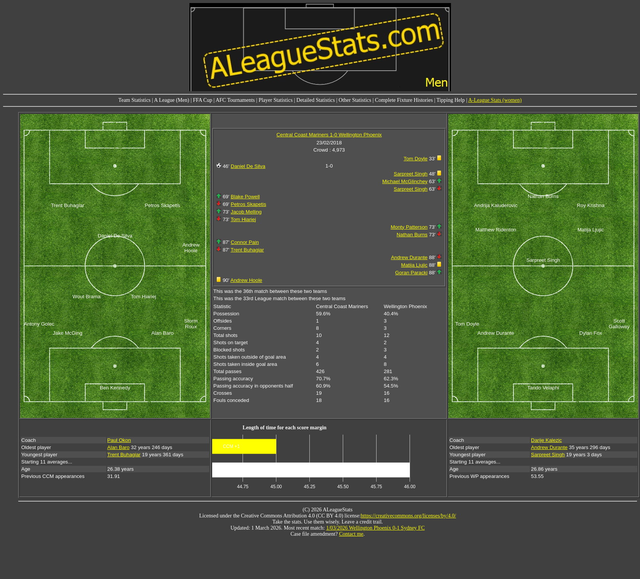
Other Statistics (355, 100)
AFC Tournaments (235, 100)
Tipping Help (451, 100)
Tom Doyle (415, 158)
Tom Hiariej (243, 219)
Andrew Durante (409, 257)
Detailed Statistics (315, 100)
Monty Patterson (409, 227)
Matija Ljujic (414, 265)
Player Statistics (276, 100)
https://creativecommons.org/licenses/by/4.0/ (408, 516)
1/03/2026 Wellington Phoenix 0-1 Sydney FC (375, 528)
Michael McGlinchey (404, 181)
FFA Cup (202, 100)
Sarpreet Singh (410, 174)
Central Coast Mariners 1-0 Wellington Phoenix (329, 135)
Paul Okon (119, 440)
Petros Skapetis (248, 204)
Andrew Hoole (246, 280)
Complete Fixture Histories (404, 100)
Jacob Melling (246, 212)
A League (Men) (171, 100)
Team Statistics (134, 100)
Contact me (351, 534)
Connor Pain (245, 242)
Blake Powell (245, 196)
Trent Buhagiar (247, 250)
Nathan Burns (412, 234)
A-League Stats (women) (495, 100)
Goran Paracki (411, 272)
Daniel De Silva (248, 166)
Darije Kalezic (546, 440)
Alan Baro (118, 447)
